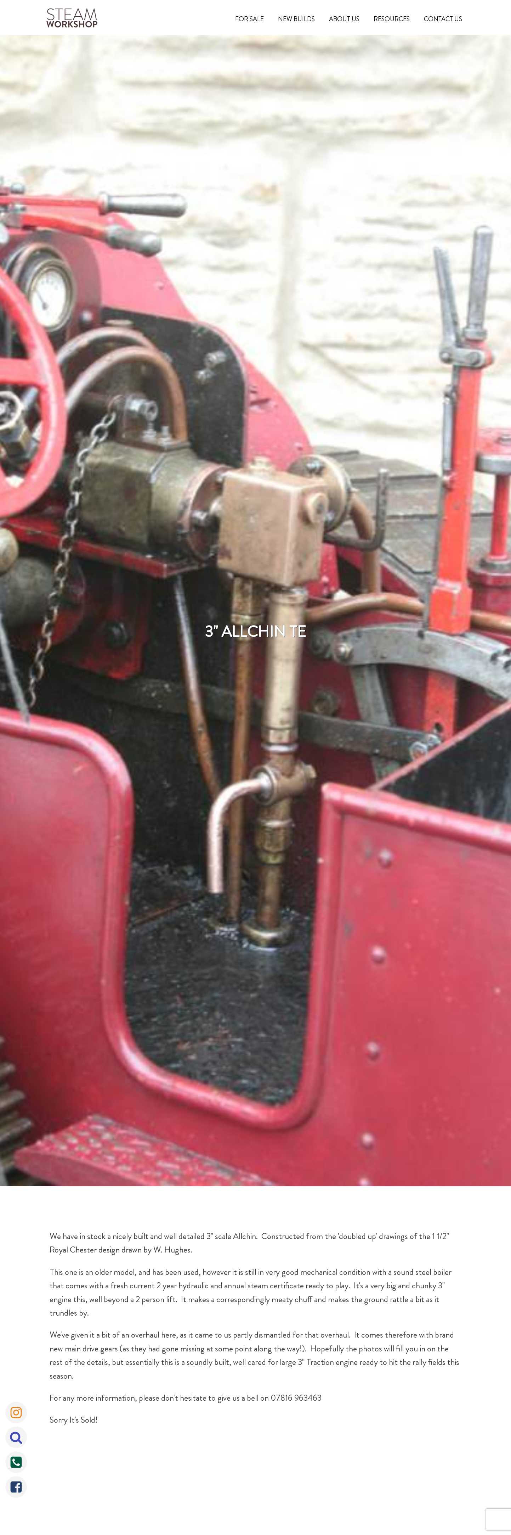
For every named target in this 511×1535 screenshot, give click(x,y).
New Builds (296, 19)
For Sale (249, 19)
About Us (344, 19)
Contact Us (443, 19)
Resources (392, 19)
